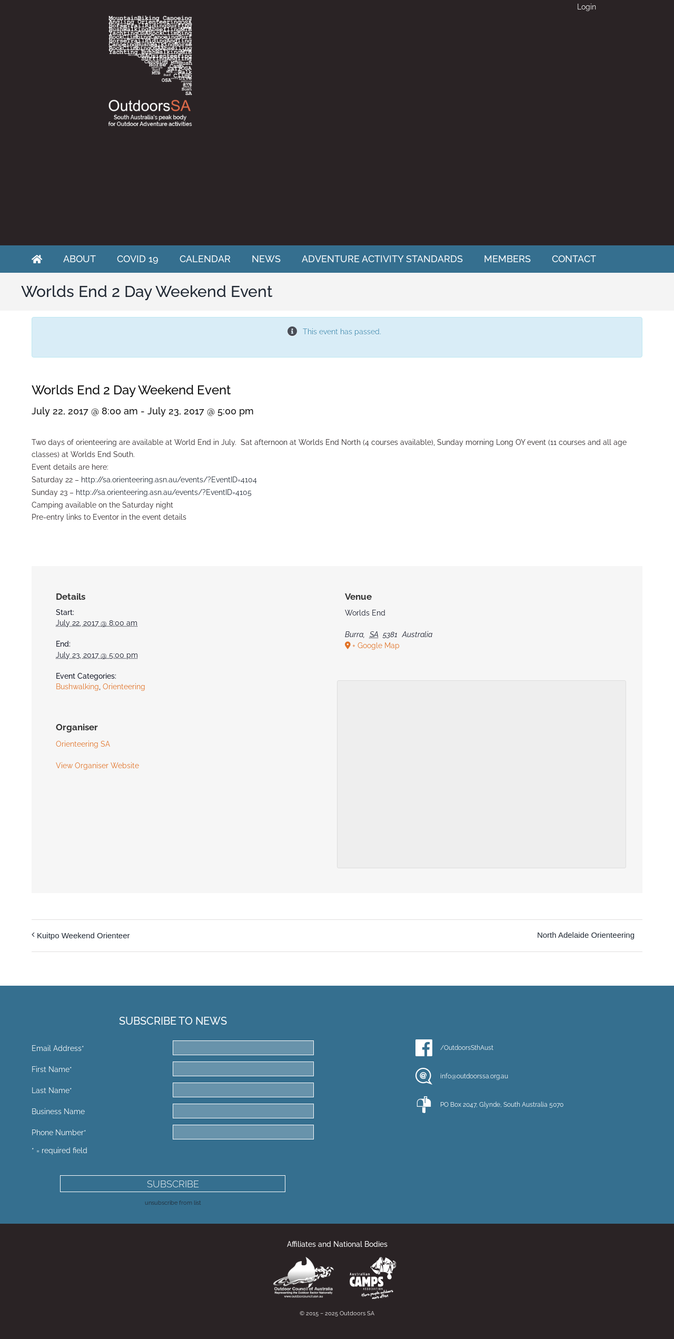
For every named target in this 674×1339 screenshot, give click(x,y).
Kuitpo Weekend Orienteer (83, 935)
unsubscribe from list (173, 1202)
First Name (52, 1069)
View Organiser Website (97, 765)
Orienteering (124, 686)
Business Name (58, 1111)
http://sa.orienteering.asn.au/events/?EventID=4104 (169, 479)
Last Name (52, 1090)
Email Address (58, 1048)
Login (586, 7)
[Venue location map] (481, 773)
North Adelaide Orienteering (586, 934)
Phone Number (59, 1132)
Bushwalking (77, 686)
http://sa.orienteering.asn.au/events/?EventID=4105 (164, 492)
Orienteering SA (83, 744)
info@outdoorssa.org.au (474, 1076)
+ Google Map (376, 645)
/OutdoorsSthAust (466, 1048)
